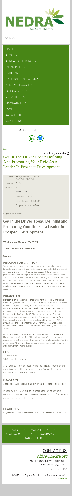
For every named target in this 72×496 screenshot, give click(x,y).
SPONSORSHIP (15, 433)
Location (9, 183)
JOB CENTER (33, 437)
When (10, 176)
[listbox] (57, 153)
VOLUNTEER (39, 429)
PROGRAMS (46, 433)
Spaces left (9, 187)
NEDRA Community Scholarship (26, 372)
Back (5, 149)
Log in (12, 38)
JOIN (14, 429)
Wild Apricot (44, 489)
